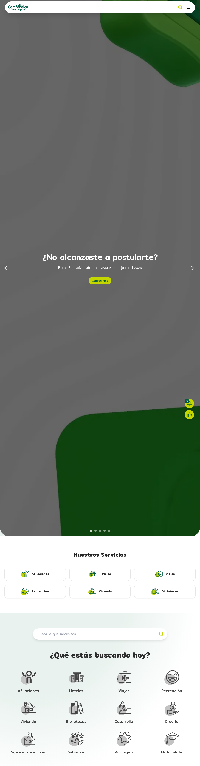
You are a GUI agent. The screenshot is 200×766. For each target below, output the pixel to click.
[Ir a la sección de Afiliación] (28, 681)
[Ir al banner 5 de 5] (109, 531)
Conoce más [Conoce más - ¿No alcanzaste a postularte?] (100, 281)
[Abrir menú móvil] (188, 7)
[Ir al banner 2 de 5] (95, 531)
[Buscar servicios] (100, 634)
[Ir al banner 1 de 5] (91, 531)
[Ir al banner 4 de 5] (104, 531)
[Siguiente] (192, 268)
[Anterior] (7, 268)
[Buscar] (180, 7)
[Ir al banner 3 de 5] (100, 531)
